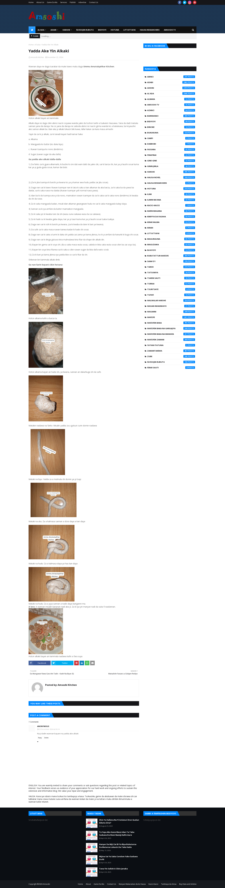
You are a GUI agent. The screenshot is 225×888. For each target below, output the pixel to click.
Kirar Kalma (171, 222)
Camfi (171, 138)
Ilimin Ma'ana (171, 199)
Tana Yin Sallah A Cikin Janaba (113, 868)
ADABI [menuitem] (53, 30)
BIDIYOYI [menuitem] (102, 30)
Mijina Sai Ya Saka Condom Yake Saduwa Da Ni (118, 858)
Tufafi (171, 295)
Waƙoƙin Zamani (171, 339)
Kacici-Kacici (171, 205)
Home (31, 2)
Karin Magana (171, 211)
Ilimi (171, 194)
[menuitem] (32, 29)
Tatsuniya (171, 272)
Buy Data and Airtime (187, 884)
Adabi (171, 82)
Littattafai (171, 233)
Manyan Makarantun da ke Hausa (132, 884)
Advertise (82, 2)
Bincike (171, 127)
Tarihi (171, 267)
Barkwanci (171, 116)
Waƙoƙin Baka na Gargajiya (171, 328)
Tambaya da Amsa (168, 884)
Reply (40, 738)
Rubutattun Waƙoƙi (171, 255)
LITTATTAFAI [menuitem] (129, 30)
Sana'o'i (171, 261)
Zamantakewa (171, 350)
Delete (46, 738)
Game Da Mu (52, 2)
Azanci (171, 110)
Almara (171, 99)
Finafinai (171, 155)
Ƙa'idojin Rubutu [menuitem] (85, 30)
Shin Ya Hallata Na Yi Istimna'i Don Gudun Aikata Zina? (119, 821)
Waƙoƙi (171, 317)
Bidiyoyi (171, 121)
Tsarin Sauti (171, 278)
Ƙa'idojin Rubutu (171, 362)
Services (63, 2)
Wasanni (171, 311)
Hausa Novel (171, 177)
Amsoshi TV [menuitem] (170, 30)
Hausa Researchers (171, 183)
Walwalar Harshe (171, 300)
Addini (171, 88)
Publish (73, 2)
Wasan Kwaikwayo (171, 306)
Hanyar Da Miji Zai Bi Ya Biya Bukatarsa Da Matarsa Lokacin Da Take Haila (117, 845)
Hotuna (171, 188)
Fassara (171, 149)
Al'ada (37, 44)
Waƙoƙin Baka (171, 323)
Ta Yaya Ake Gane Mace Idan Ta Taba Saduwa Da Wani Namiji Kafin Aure (116, 833)
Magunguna (171, 239)
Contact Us (93, 2)
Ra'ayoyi (171, 250)
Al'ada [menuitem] (41, 30)
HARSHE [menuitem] (66, 30)
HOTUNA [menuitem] (115, 30)
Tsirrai (171, 283)
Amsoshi (46, 884)
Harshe (171, 172)
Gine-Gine (171, 160)
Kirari (171, 227)
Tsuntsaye (171, 289)
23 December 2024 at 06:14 (49, 729)
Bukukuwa (171, 132)
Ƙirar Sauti (171, 367)
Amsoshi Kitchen (37, 57)
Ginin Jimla (171, 166)
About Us (40, 2)
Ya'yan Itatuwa (171, 345)
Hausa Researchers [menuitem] (150, 30)
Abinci (171, 76)
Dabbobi (171, 144)
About (88, 884)
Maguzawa (171, 244)
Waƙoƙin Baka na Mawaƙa (171, 334)
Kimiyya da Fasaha (171, 216)
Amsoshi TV (171, 104)
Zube (171, 356)
